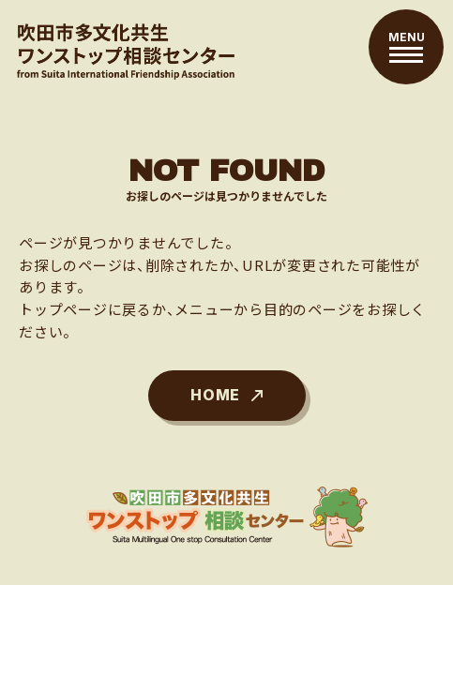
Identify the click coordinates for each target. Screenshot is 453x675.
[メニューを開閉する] (406, 46)
